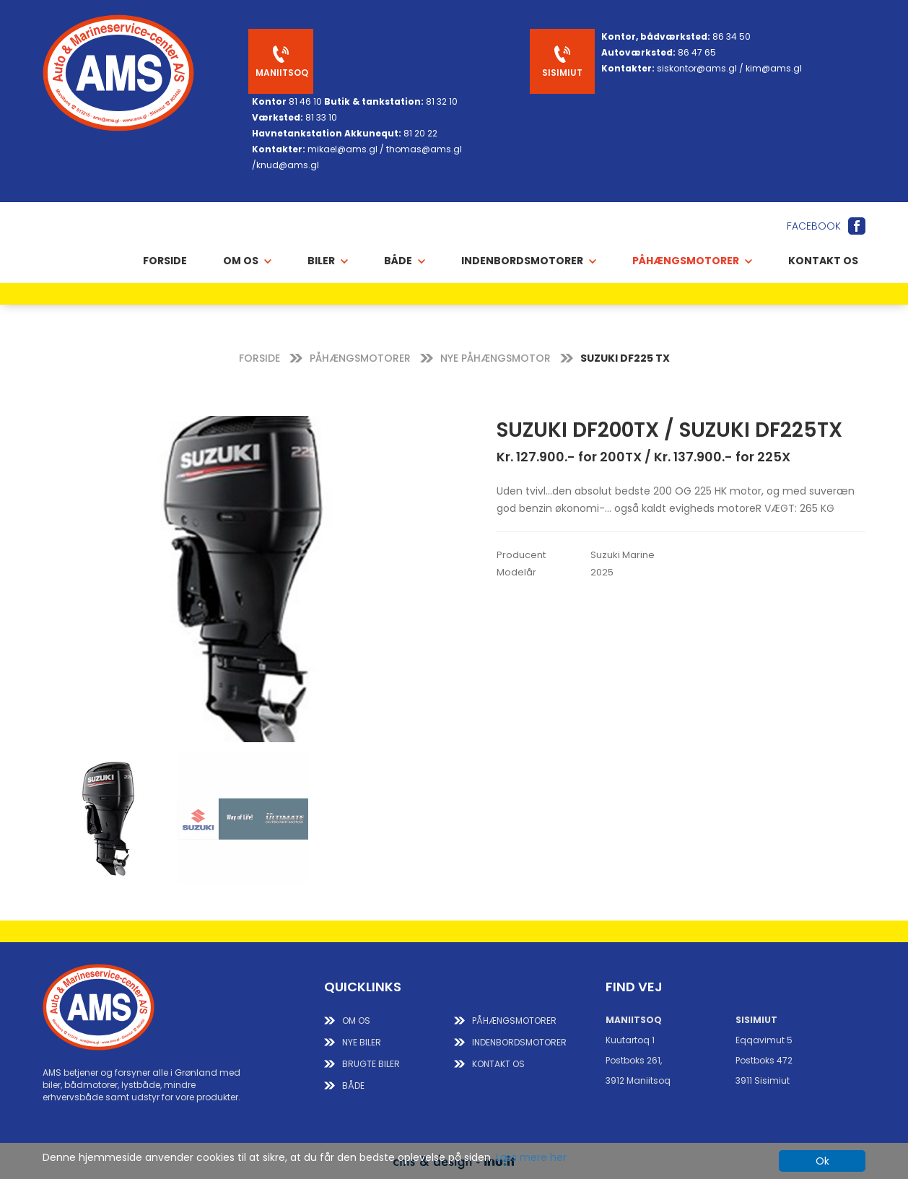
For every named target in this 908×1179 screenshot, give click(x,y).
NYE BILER (361, 1042)
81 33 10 (321, 117)
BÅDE (353, 1085)
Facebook (814, 226)
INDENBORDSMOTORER (519, 1042)
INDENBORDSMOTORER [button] (528, 260)
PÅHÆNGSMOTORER (360, 358)
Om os (356, 1020)
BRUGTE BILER (371, 1064)
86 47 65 (697, 52)
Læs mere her (531, 1157)
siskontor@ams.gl (697, 68)
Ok (822, 1161)
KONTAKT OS (498, 1064)
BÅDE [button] (404, 260)
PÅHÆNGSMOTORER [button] (692, 260)
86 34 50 (731, 36)
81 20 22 (420, 133)
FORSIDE (259, 358)
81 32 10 (442, 101)
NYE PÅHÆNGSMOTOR (495, 358)
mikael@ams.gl (342, 149)
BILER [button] (327, 260)
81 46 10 (305, 101)
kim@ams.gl (774, 68)
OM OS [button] (247, 260)
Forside (165, 260)
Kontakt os (823, 260)
